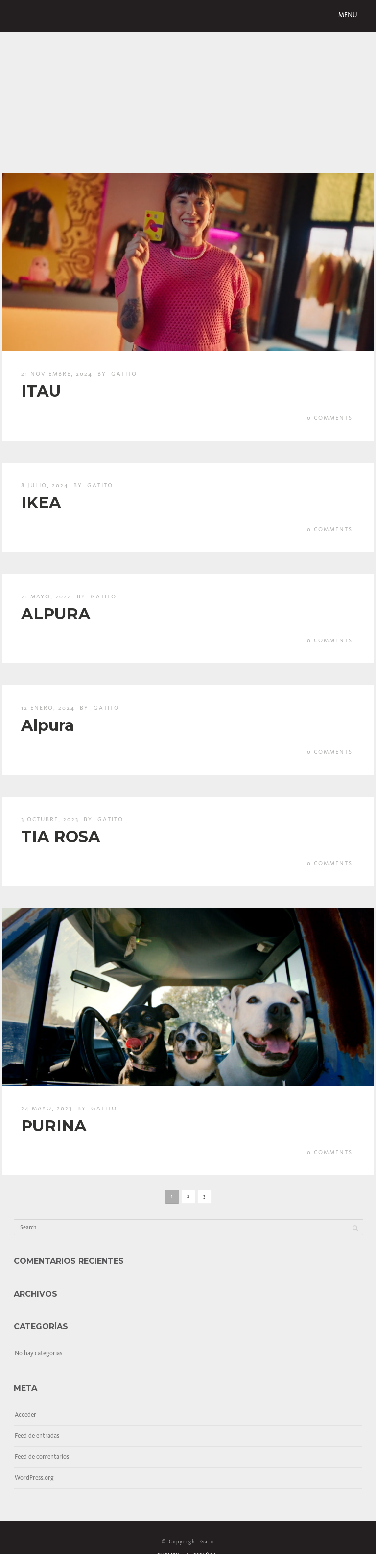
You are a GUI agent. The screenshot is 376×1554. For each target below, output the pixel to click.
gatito (124, 373)
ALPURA (56, 613)
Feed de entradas (37, 1435)
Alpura (47, 725)
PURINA (54, 1125)
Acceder (25, 1414)
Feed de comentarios (42, 1456)
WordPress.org (34, 1477)
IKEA (41, 502)
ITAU (41, 391)
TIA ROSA (60, 836)
